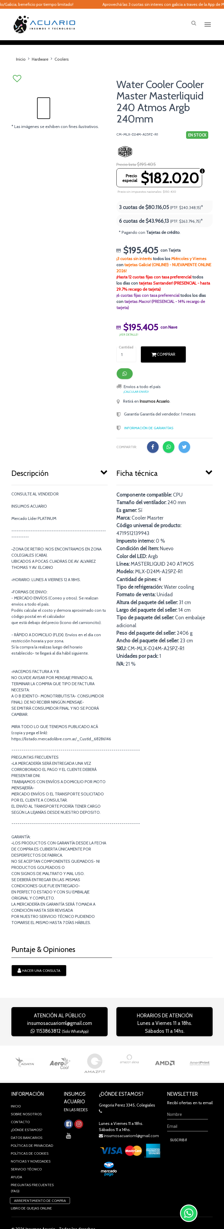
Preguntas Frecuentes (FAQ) (32, 1198)
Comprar (163, 365)
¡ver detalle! (128, 345)
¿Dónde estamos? (27, 1140)
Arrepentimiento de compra (40, 1211)
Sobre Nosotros (26, 1125)
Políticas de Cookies (29, 1164)
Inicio (21, 70)
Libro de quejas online (31, 1219)
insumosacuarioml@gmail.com (59, 1034)
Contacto (20, 1132)
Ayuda (16, 1188)
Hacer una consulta (39, 981)
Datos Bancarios (26, 1148)
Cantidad (126, 358)
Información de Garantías (148, 438)
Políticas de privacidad (32, 1156)
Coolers (62, 70)
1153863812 (60, 1042)
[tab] (59, 483)
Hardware (40, 70)
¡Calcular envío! (136, 402)
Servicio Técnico (26, 1180)
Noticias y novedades (30, 1172)
